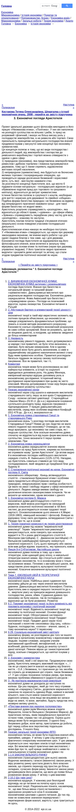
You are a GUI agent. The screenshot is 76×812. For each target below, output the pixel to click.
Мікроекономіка (10, 15)
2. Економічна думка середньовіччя (29, 444)
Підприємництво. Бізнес (35, 18)
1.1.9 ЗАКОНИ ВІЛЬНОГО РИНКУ (27, 755)
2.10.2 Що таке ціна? (20, 777)
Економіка (7, 12)
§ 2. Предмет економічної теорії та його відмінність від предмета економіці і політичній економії (40, 605)
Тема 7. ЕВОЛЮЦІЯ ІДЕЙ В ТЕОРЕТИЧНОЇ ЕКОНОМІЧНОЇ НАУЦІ (33, 576)
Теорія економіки (53, 20)
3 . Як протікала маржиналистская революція (34, 680)
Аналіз (69, 20)
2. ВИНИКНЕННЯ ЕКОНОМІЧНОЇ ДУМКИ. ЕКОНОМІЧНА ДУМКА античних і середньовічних (37, 282)
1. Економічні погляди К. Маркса (27, 498)
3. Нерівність (15, 338)
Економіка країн (60, 18)
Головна (6, 23)
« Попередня (8, 106)
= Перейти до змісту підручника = (38, 265)
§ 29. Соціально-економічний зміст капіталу (33, 632)
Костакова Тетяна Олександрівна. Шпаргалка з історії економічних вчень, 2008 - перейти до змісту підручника (37, 113)
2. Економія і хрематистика (24, 658)
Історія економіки (32, 15)
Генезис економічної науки (23, 389)
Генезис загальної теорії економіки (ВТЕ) (32, 732)
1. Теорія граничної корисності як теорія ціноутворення (40, 523)
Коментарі (14, 364)
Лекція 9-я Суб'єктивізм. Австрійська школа (33, 549)
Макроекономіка (10, 20)
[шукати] (49, 5)
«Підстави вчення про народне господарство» (35, 706)
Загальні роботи (31, 20)
